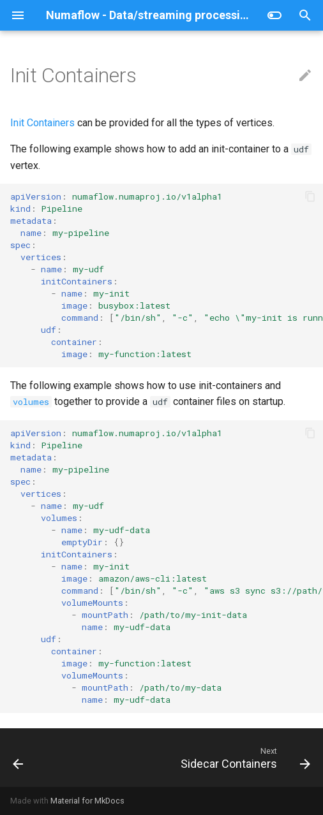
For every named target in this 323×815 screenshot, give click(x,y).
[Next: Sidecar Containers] (243, 757)
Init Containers (42, 123)
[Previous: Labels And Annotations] (18, 757)
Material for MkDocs (87, 800)
